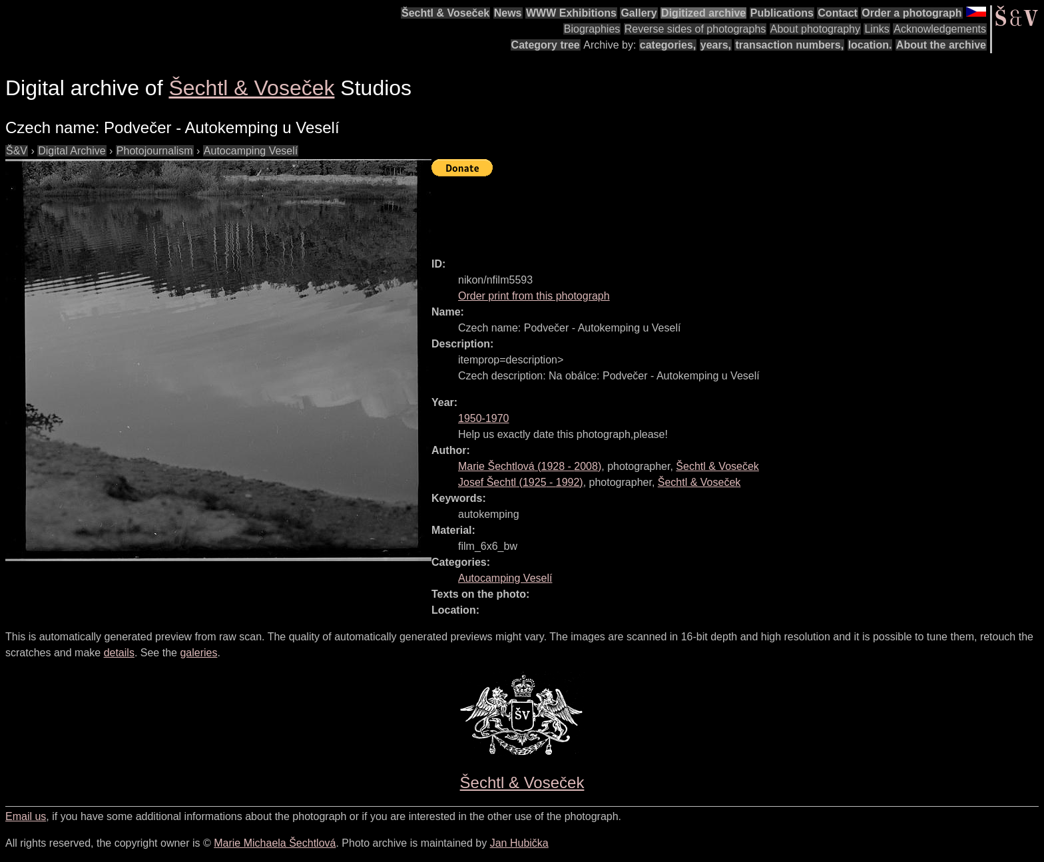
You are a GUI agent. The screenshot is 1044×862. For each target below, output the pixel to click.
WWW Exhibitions (571, 13)
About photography (815, 29)
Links (876, 29)
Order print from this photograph (534, 296)
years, (715, 45)
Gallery (638, 13)
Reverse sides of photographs (695, 29)
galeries (198, 652)
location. (870, 45)
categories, (668, 45)
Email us (25, 816)
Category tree (545, 45)
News (508, 13)
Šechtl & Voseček (445, 13)
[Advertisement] (673, 211)
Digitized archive (703, 13)
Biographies (592, 29)
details (119, 652)
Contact (838, 13)
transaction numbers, (789, 45)
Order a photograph (911, 13)
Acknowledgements (940, 29)
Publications (782, 13)
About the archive (941, 45)
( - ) (529, 466)
